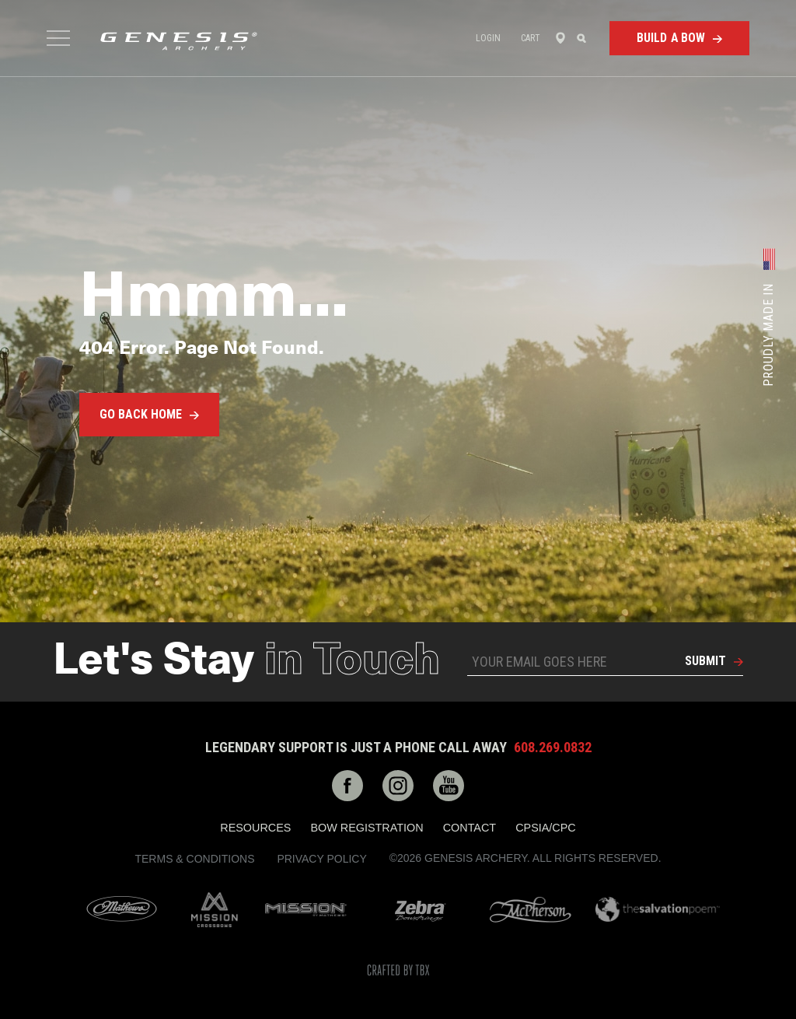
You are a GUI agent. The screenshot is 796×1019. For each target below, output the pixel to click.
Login (488, 38)
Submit (705, 660)
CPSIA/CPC (545, 827)
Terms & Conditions (194, 859)
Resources (255, 827)
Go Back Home (141, 414)
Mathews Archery (121, 909)
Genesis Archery (178, 41)
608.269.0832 (553, 748)
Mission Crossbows (214, 909)
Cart (530, 38)
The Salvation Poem (658, 909)
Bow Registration (366, 827)
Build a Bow (671, 37)
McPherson (530, 910)
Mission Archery (306, 909)
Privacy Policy (321, 859)
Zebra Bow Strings (420, 909)
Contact (469, 827)
